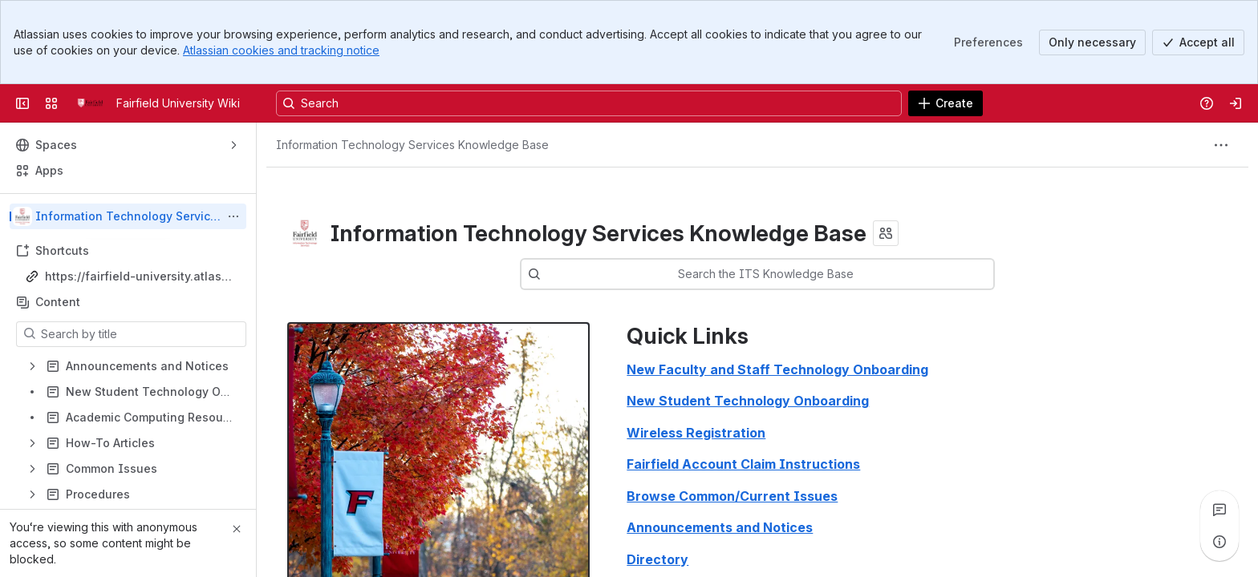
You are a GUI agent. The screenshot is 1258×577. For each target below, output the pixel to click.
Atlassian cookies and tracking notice (281, 50)
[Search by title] (141, 334)
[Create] (945, 103)
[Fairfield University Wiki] (90, 103)
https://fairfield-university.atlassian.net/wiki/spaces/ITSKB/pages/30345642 (140, 276)
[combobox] (781, 274)
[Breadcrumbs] (412, 145)
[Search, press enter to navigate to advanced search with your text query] (589, 103)
